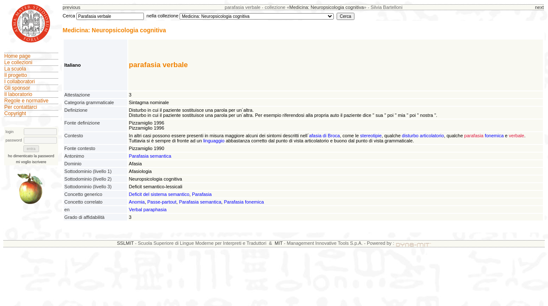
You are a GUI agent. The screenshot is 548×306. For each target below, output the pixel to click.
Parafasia (201, 194)
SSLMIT (125, 243)
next (539, 7)
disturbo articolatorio (423, 135)
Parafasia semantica (150, 156)
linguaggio (214, 140)
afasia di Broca (324, 135)
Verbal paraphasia (148, 209)
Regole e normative (26, 101)
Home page (17, 56)
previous (72, 7)
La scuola (15, 69)
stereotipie (371, 135)
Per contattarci (20, 107)
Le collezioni (18, 62)
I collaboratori (19, 82)
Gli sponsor (17, 88)
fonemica (494, 135)
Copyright (15, 113)
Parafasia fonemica (244, 201)
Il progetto (15, 75)
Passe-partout (161, 201)
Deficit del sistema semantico (159, 194)
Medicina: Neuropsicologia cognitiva (326, 7)
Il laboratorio (18, 94)
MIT (279, 243)
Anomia (137, 201)
